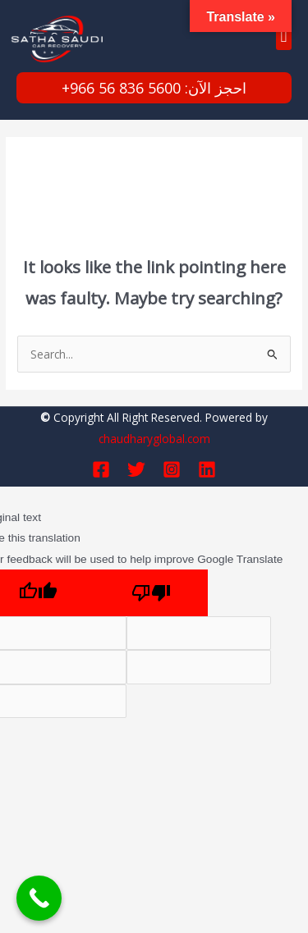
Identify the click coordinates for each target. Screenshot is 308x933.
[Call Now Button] (39, 898)
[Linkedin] (207, 469)
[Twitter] (136, 469)
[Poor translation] (151, 592)
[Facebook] (101, 469)
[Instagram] (172, 469)
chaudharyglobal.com (154, 438)
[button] (284, 36)
